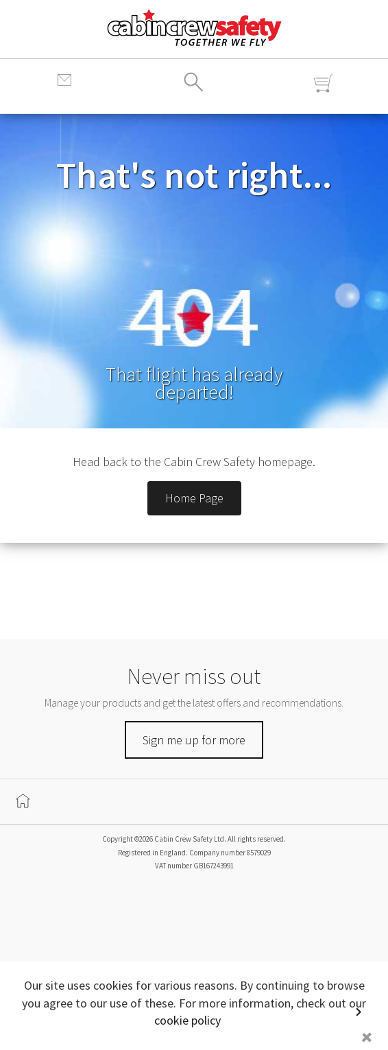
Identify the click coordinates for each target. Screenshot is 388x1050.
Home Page (194, 498)
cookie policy (187, 1020)
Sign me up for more (194, 740)
